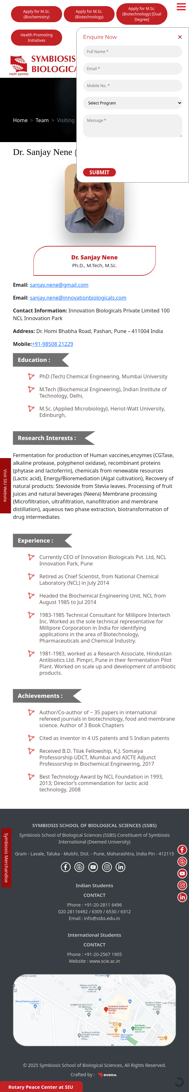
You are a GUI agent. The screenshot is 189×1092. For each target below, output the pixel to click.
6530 (111, 911)
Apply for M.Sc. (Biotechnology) (89, 14)
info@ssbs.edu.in (102, 918)
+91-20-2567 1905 (103, 954)
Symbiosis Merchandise (7, 857)
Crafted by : (94, 1074)
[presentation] (129, 152)
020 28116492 (73, 911)
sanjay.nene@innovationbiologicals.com (78, 297)
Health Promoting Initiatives (36, 37)
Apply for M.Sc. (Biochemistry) (36, 14)
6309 (97, 911)
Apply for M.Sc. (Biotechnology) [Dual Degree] (141, 14)
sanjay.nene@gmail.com (59, 284)
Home (20, 120)
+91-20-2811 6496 (103, 905)
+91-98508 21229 (52, 343)
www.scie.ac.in (105, 961)
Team (42, 120)
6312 (125, 911)
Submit (99, 172)
